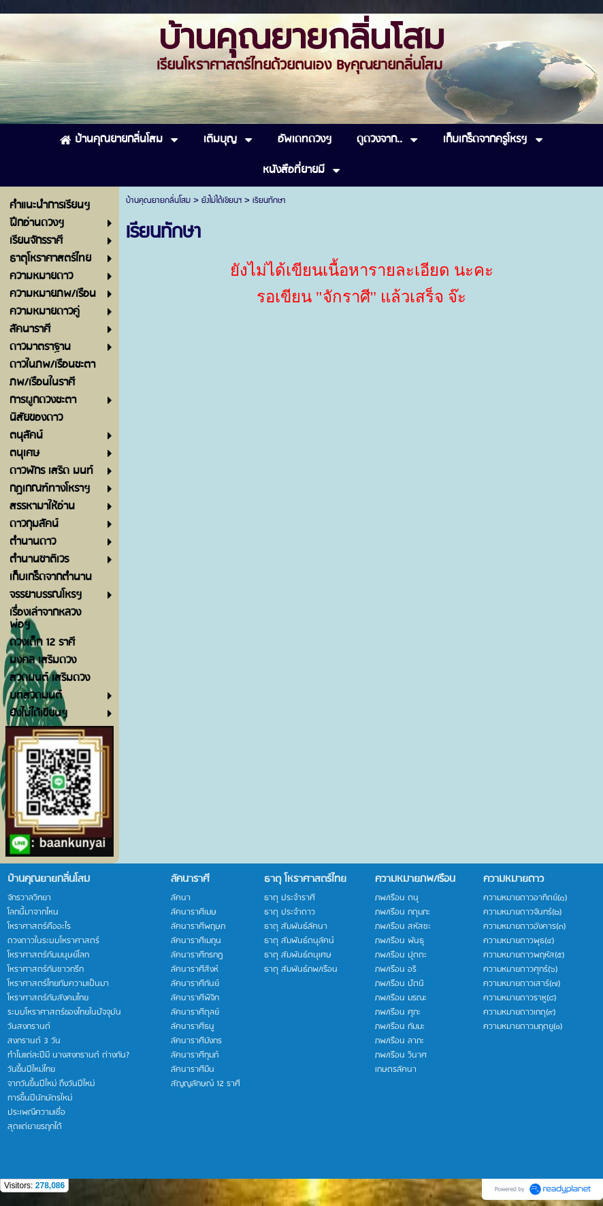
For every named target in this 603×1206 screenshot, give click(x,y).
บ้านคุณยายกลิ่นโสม (158, 200)
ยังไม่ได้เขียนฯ (221, 200)
